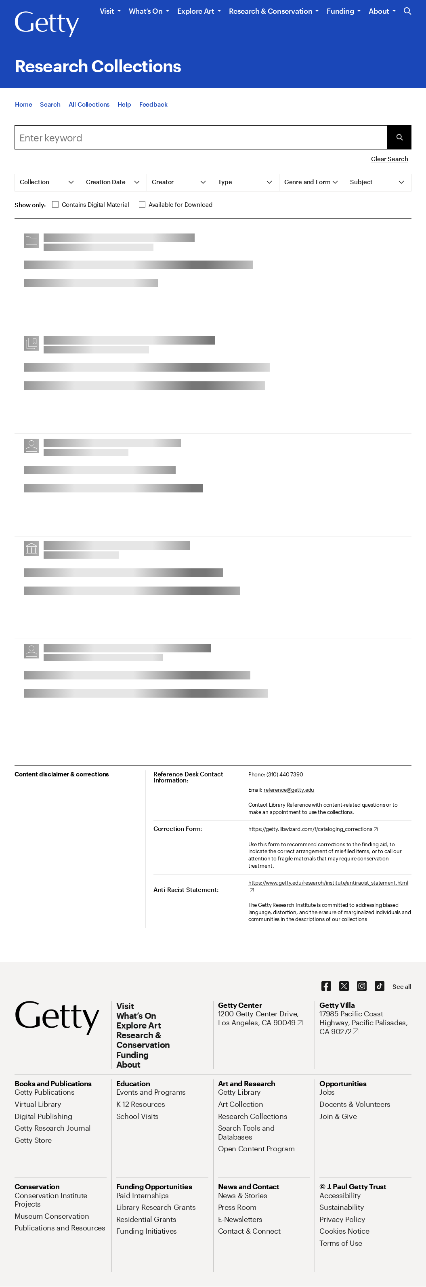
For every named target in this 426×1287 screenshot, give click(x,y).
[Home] (23, 109)
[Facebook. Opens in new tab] (326, 986)
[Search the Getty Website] (407, 11)
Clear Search (389, 158)
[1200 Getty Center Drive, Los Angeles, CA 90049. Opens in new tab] (264, 1018)
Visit (107, 10)
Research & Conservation (271, 10)
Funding (340, 10)
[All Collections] (89, 109)
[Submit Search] (399, 137)
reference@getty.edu (289, 789)
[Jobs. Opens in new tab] (327, 1091)
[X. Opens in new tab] (344, 986)
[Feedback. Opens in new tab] (153, 109)
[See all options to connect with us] (401, 987)
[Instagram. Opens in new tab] (362, 986)
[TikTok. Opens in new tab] (379, 986)
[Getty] (47, 24)
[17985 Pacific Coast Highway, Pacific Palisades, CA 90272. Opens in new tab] (365, 1022)
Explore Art (195, 10)
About (379, 10)
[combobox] (201, 137)
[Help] (124, 109)
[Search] (50, 109)
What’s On (146, 10)
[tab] (48, 182)
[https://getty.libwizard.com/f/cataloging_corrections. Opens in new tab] (313, 829)
